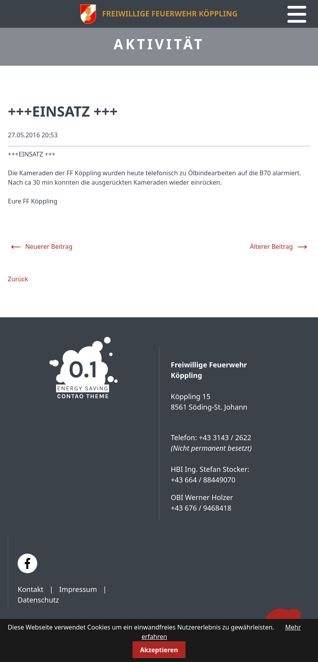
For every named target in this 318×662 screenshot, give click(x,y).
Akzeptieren (159, 650)
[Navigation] (296, 14)
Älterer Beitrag (280, 245)
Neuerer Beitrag (40, 245)
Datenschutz (38, 599)
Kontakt (31, 589)
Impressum (78, 589)
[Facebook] (27, 563)
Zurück (18, 279)
